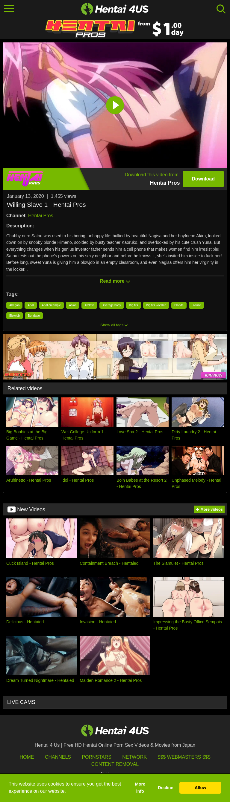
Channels (58, 757)
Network (134, 757)
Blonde (179, 305)
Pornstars (96, 757)
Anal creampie (51, 305)
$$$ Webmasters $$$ (184, 757)
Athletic (89, 305)
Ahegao (14, 305)
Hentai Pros (40, 215)
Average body (111, 305)
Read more (115, 281)
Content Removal (115, 764)
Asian (72, 305)
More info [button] (140, 788)
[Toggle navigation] (9, 9)
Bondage (34, 315)
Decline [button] (165, 787)
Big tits (133, 305)
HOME (26, 757)
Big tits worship (156, 305)
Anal (31, 305)
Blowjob (14, 315)
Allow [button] (200, 787)
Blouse (196, 305)
